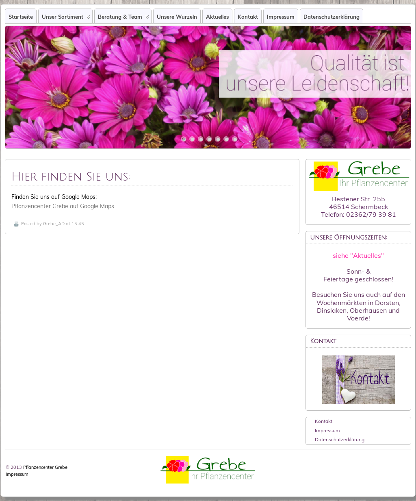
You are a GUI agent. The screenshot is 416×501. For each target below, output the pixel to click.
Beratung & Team (123, 18)
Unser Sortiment (66, 18)
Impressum (281, 16)
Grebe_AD (54, 224)
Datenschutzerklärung (331, 16)
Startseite (21, 16)
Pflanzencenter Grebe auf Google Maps (62, 206)
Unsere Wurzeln (177, 16)
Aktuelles (217, 16)
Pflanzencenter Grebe (45, 467)
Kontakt (248, 16)
